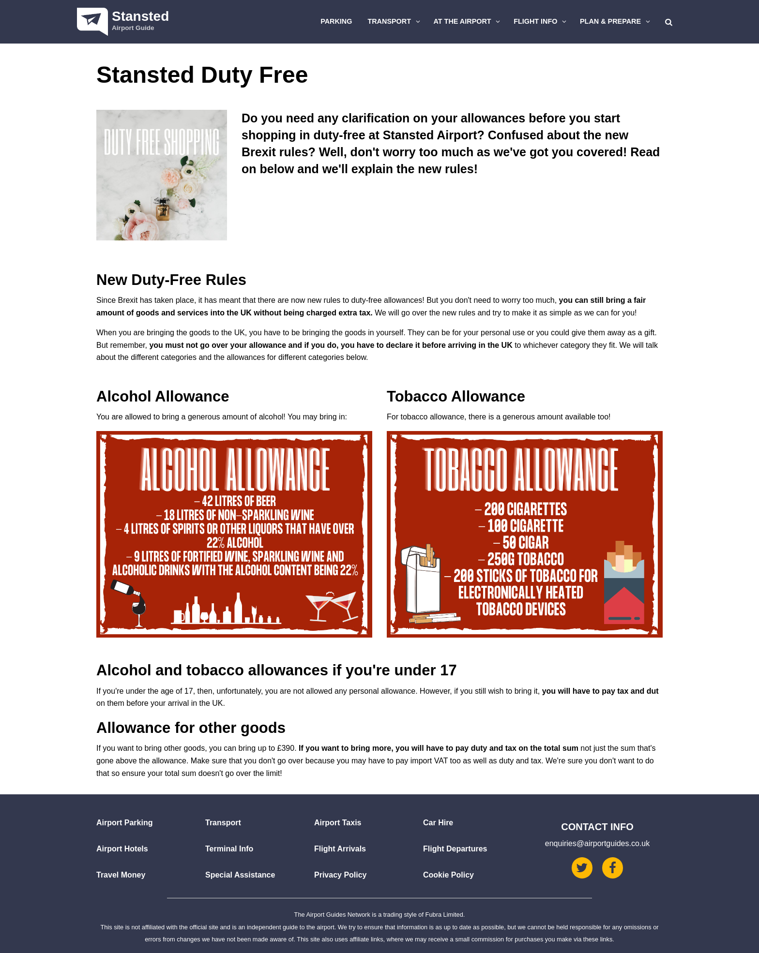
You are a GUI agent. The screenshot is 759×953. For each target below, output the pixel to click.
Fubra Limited (444, 914)
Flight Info (541, 21)
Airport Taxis (338, 823)
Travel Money (120, 875)
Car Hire (438, 823)
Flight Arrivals (340, 849)
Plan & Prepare (616, 21)
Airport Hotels (122, 849)
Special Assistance (240, 875)
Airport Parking (124, 823)
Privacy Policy (340, 875)
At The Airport (468, 21)
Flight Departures (455, 849)
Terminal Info (229, 849)
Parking (336, 21)
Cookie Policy (448, 875)
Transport (395, 21)
